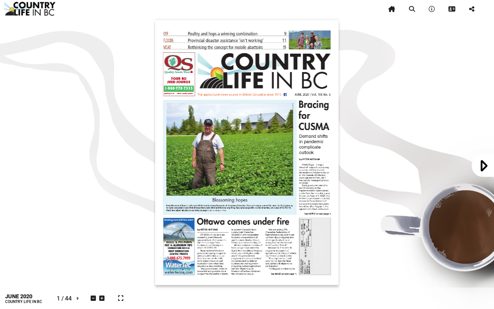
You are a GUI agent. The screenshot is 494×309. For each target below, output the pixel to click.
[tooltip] (391, 9)
